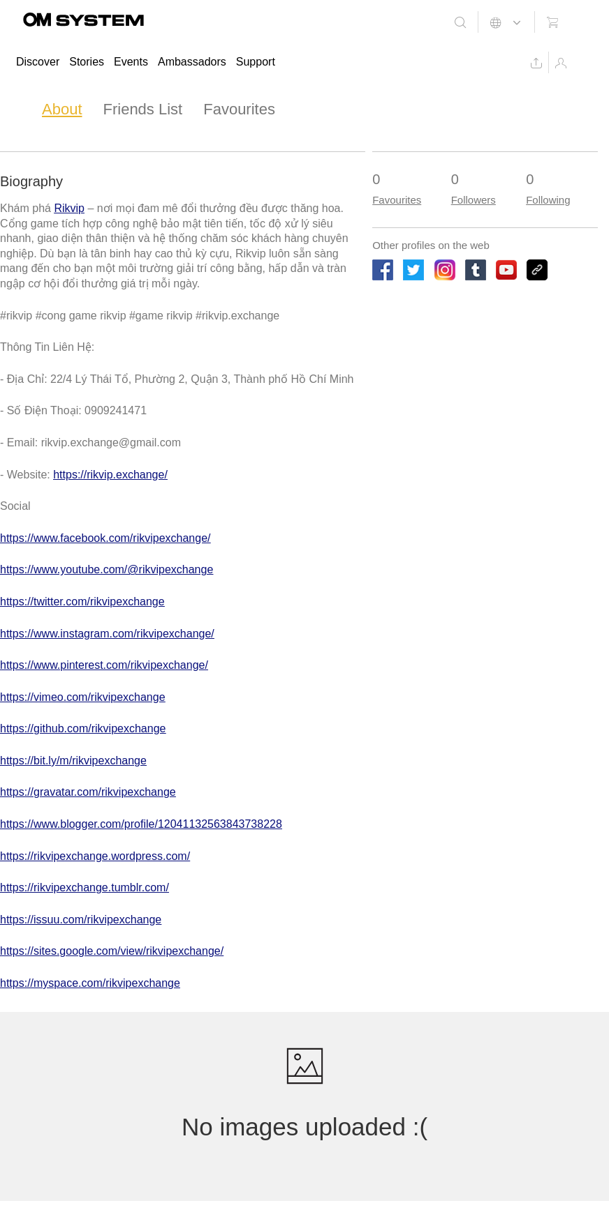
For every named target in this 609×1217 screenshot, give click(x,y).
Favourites (239, 109)
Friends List (143, 109)
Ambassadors (192, 62)
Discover (37, 62)
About (62, 109)
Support (255, 62)
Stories (86, 62)
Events (131, 62)
